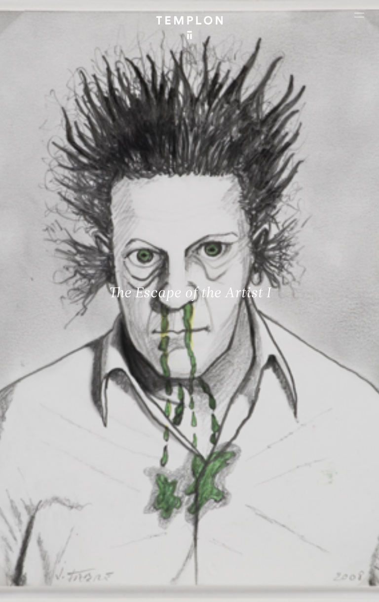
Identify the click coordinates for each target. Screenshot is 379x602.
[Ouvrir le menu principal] (359, 15)
